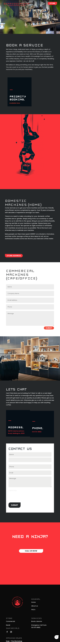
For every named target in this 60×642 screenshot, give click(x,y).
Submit (49, 328)
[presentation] (24, 496)
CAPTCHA (13, 490)
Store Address (14, 255)
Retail (8, 625)
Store (52, 3)
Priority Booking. (17, 98)
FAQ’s (33, 610)
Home (33, 602)
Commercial (10, 621)
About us (34, 606)
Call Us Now (31, 551)
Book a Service (36, 621)
